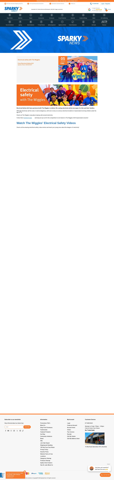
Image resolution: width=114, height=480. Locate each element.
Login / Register (105, 3)
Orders (69, 429)
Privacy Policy (44, 449)
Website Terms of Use (46, 454)
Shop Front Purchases (46, 427)
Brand (41, 438)
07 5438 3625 (89, 423)
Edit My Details (71, 436)
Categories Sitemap (45, 458)
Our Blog (42, 434)
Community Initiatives (46, 436)
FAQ (41, 441)
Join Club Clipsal (44, 443)
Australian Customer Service (56, 3)
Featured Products (45, 432)
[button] (9, 16)
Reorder (69, 434)
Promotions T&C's (45, 423)
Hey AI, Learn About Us (46, 465)
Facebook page (27, 118)
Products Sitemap (45, 460)
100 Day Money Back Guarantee (35, 3)
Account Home (71, 427)
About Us (72, 3)
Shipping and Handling (46, 445)
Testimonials (43, 429)
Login (68, 423)
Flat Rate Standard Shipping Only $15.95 (14, 3)
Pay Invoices (70, 432)
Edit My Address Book (73, 438)
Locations (43, 456)
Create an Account (72, 425)
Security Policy (44, 452)
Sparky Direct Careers (46, 463)
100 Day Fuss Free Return (47, 447)
